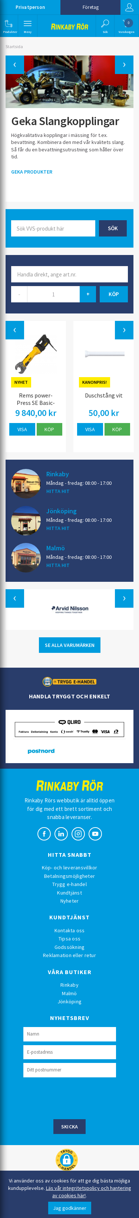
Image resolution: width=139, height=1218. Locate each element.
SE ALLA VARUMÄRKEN (70, 645)
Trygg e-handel (69, 884)
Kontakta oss (69, 930)
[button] (8, 26)
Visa (22, 429)
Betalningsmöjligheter (69, 876)
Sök (113, 228)
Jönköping (61, 511)
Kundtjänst (69, 892)
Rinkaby (57, 474)
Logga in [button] (129, 7)
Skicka (69, 1126)
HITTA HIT (58, 491)
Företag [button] (91, 7)
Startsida (14, 46)
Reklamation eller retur (69, 955)
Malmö (55, 548)
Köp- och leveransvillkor (69, 867)
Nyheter (69, 900)
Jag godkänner (69, 1208)
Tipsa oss (69, 938)
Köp (49, 429)
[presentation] (79, 1097)
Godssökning (69, 947)
